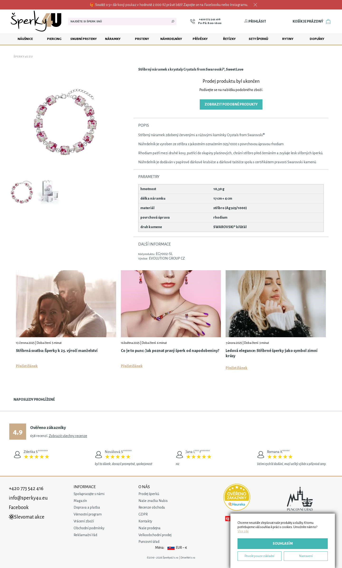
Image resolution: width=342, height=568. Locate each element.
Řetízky (229, 39)
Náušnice (25, 39)
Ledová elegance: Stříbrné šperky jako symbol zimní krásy (272, 353)
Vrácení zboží (84, 521)
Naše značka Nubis (153, 501)
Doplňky (317, 39)
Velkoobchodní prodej (154, 535)
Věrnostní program (88, 514)
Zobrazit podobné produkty (231, 104)
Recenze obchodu (151, 507)
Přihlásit (255, 21)
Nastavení (306, 556)
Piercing (54, 39)
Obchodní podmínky (89, 528)
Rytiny (287, 39)
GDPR (143, 514)
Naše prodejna (149, 528)
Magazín (80, 501)
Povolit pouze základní (259, 556)
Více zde (243, 531)
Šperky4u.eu (23, 56)
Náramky (112, 39)
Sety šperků (258, 39)
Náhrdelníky (171, 39)
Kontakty (145, 521)
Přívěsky (200, 39)
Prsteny (142, 39)
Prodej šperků (148, 494)
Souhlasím (283, 543)
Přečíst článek (27, 366)
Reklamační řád (85, 535)
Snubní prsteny (83, 39)
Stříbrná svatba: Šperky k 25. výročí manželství (57, 351)
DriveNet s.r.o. (187, 557)
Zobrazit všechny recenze (68, 436)
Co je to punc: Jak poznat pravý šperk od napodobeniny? (170, 351)
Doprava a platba (87, 507)
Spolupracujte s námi (89, 494)
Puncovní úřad (148, 542)
